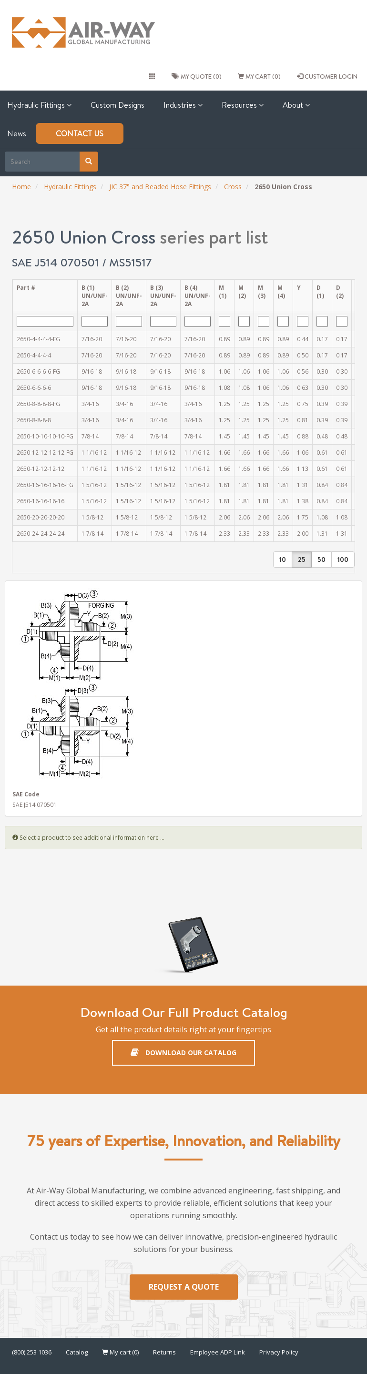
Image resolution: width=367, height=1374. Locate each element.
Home (21, 186)
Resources (243, 105)
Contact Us (79, 133)
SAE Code (26, 794)
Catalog (77, 1352)
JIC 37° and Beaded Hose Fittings (160, 186)
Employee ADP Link (217, 1352)
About (296, 105)
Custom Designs (117, 105)
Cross (233, 186)
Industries (183, 105)
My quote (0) (197, 76)
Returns (164, 1352)
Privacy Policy (278, 1352)
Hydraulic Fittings (70, 186)
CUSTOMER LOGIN (327, 76)
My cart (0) (259, 76)
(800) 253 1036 (31, 1352)
